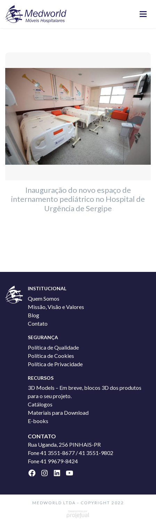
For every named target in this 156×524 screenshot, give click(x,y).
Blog (33, 315)
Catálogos (40, 404)
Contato (38, 323)
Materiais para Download (58, 412)
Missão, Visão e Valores (56, 306)
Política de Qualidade (53, 347)
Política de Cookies (51, 355)
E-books (38, 421)
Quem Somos (43, 298)
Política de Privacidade (55, 364)
